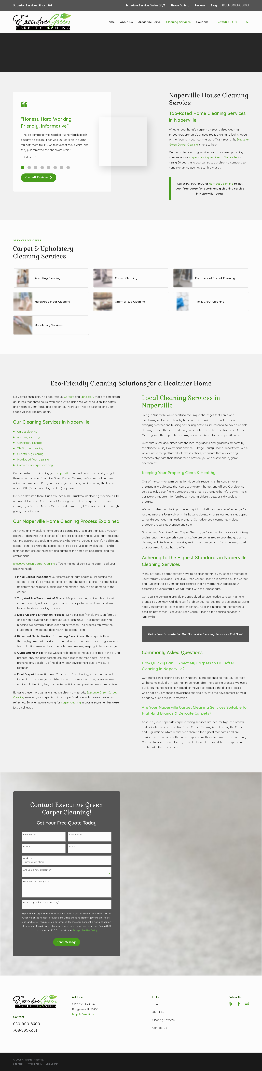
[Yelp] (230, 1004)
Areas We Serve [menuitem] (149, 22)
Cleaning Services (163, 1020)
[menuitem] (18, 1064)
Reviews (200, 5)
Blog (214, 5)
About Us (158, 1012)
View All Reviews (38, 177)
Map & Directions (83, 1014)
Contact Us (227, 22)
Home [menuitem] (111, 22)
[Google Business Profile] (247, 1004)
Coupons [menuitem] (202, 22)
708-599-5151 (25, 1030)
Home (156, 1004)
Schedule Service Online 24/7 (146, 5)
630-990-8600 (235, 5)
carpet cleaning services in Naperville (213, 157)
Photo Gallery (180, 5)
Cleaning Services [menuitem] (178, 22)
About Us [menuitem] (126, 22)
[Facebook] (239, 1004)
